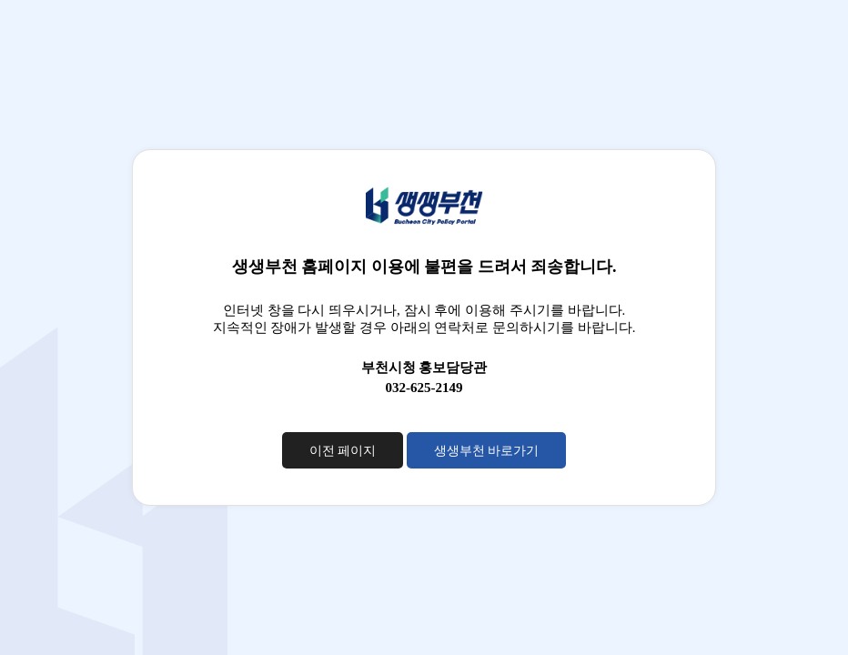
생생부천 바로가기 (487, 450)
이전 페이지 (343, 450)
